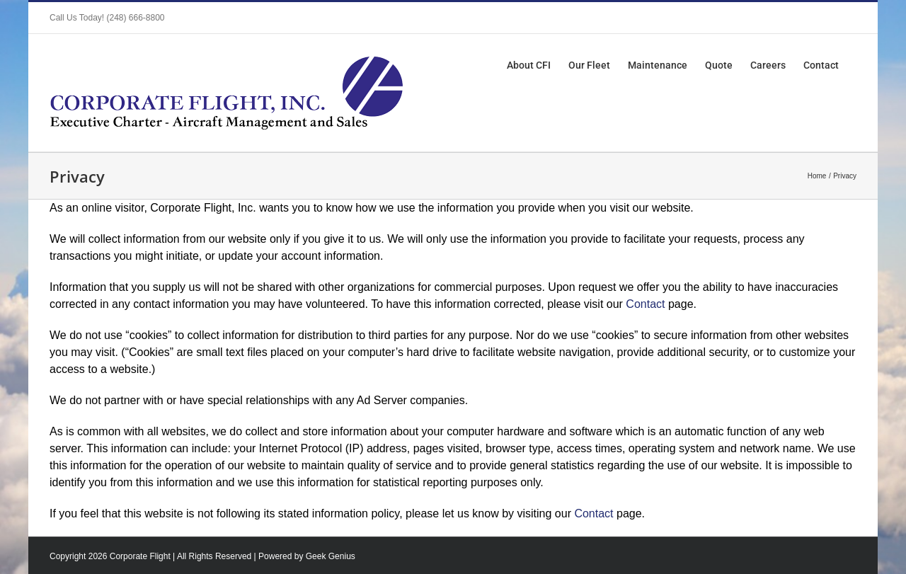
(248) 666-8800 (135, 18)
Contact (645, 304)
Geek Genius (330, 556)
